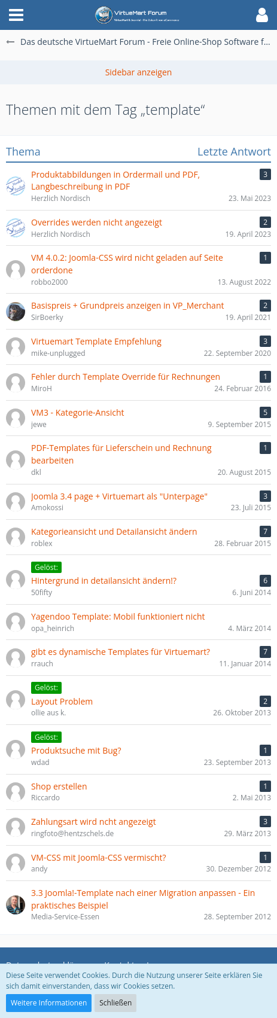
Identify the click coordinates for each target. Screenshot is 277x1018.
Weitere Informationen (49, 1003)
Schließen (115, 1003)
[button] (16, 15)
